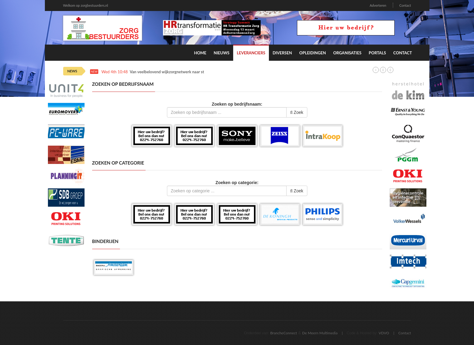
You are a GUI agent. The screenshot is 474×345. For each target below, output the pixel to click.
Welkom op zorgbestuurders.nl (85, 5)
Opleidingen (312, 52)
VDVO (383, 333)
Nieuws (222, 52)
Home (200, 52)
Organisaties (347, 52)
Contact (405, 5)
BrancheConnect (283, 333)
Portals (377, 52)
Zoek (296, 112)
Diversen (282, 52)
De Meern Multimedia (320, 333)
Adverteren (378, 5)
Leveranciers (251, 52)
